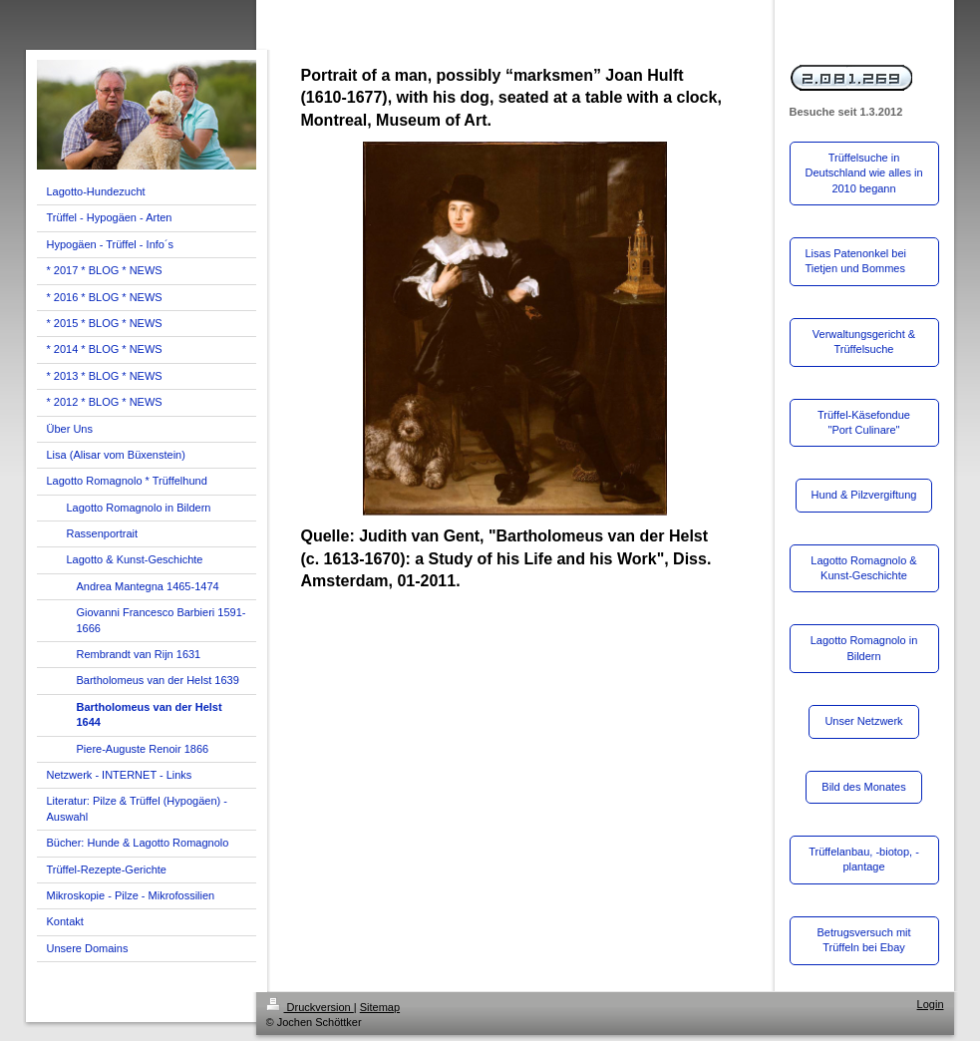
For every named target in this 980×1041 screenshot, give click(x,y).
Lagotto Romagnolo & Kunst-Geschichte (863, 567)
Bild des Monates (863, 787)
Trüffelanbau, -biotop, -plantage (864, 859)
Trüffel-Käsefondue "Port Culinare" (863, 422)
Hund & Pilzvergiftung (864, 495)
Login (930, 1004)
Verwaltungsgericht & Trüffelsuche (864, 341)
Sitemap (380, 1007)
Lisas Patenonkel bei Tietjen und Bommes (856, 260)
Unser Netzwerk (863, 721)
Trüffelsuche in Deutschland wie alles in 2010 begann (864, 173)
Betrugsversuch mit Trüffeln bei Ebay (863, 939)
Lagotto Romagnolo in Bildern (864, 647)
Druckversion (310, 1007)
